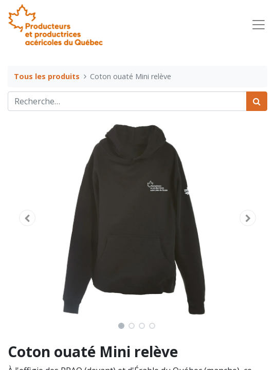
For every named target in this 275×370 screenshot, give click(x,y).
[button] (27, 218)
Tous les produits (47, 76)
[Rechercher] (256, 101)
